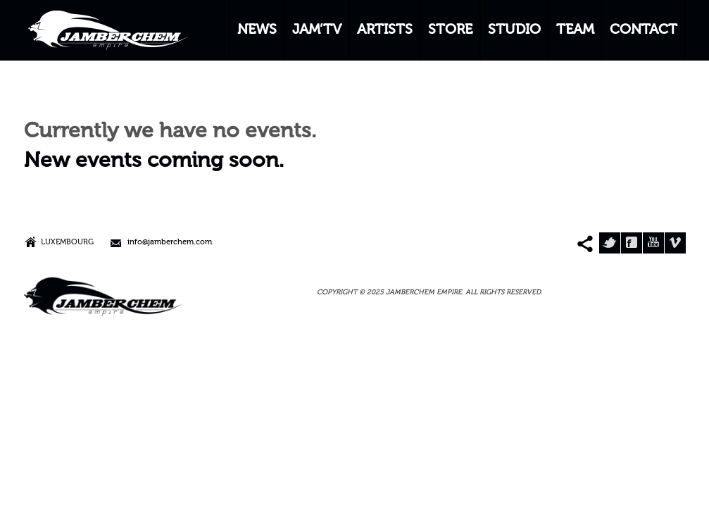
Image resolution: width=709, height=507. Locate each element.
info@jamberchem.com (169, 242)
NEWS (257, 30)
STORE (450, 30)
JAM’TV (316, 30)
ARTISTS (385, 30)
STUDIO (514, 30)
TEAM (575, 30)
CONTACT (643, 30)
